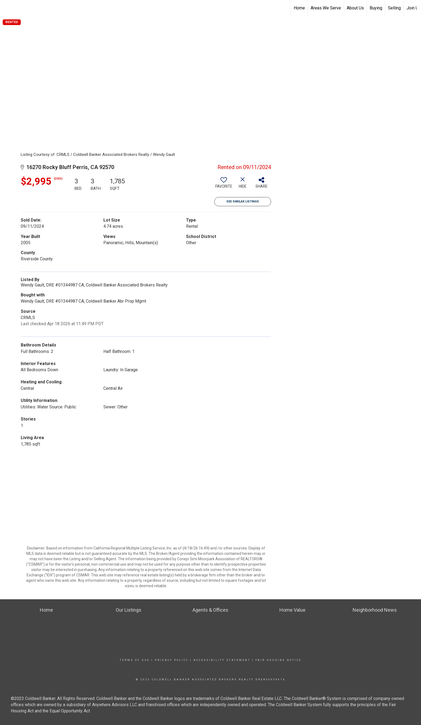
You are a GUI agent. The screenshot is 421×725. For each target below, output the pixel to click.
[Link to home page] (7, 8)
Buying (376, 7)
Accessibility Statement (222, 660)
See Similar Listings (242, 201)
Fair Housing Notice (278, 660)
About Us (355, 7)
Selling (394, 7)
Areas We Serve (326, 7)
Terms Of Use (135, 660)
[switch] (223, 185)
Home (299, 7)
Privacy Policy (171, 660)
